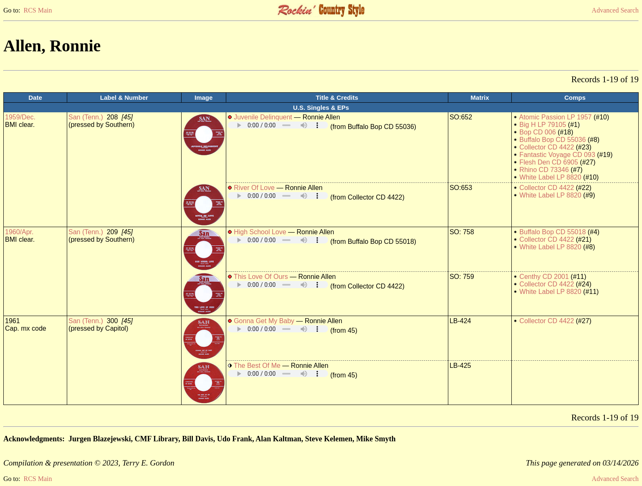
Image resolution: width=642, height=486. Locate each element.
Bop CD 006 (537, 132)
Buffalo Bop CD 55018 (552, 231)
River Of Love (254, 187)
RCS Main (37, 10)
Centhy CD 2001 (544, 276)
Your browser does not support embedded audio (278, 125)
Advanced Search (615, 10)
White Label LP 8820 (550, 177)
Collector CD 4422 (546, 147)
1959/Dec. (20, 117)
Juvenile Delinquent (263, 117)
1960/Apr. (19, 231)
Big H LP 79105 (542, 124)
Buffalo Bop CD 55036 (552, 139)
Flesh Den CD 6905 (548, 162)
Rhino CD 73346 (544, 169)
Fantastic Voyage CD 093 (557, 154)
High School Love (260, 231)
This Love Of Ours (261, 276)
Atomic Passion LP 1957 (555, 117)
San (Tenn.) (85, 117)
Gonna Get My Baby (264, 320)
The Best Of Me (257, 365)
